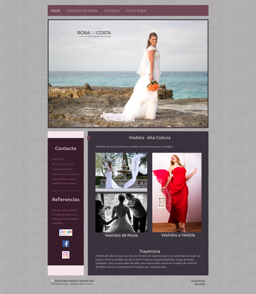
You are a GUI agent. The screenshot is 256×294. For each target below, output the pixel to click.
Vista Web (199, 283)
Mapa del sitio (86, 280)
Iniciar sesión (198, 280)
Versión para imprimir (64, 280)
